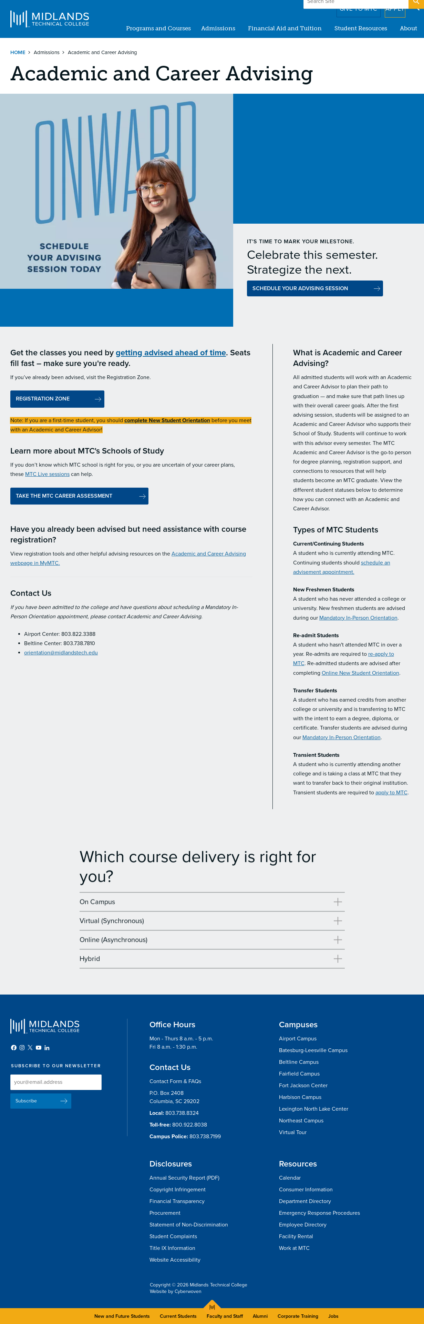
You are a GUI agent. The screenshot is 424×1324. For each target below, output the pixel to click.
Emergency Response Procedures (319, 1213)
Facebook (14, 1047)
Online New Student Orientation (360, 674)
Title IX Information (172, 1248)
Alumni (260, 1316)
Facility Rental (296, 1236)
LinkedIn (47, 1047)
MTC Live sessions (47, 476)
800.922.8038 (189, 1124)
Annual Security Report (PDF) (184, 1177)
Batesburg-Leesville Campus (313, 1050)
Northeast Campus (301, 1120)
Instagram (22, 1047)
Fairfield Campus (299, 1073)
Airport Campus (298, 1038)
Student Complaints (173, 1236)
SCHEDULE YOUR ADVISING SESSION (300, 288)
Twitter (30, 1047)
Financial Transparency (177, 1201)
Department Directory (305, 1201)
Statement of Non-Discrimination (188, 1224)
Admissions (218, 28)
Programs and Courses (158, 28)
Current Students (178, 1316)
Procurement (164, 1213)
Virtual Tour (293, 1132)
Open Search (415, 6)
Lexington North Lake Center (313, 1109)
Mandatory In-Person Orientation (358, 619)
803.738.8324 (182, 1113)
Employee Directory (303, 1224)
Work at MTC (294, 1248)
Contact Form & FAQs (175, 1081)
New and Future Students (122, 1316)
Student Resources (360, 28)
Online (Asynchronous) (113, 942)
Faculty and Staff (225, 1316)
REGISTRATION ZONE (43, 400)
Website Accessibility (174, 1259)
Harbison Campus (300, 1097)
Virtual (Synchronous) (112, 923)
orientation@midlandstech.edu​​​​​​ (61, 654)
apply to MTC (391, 794)
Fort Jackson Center (303, 1085)
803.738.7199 (205, 1136)
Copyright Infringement (177, 1189)
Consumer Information (306, 1189)
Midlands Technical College (49, 19)
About (408, 28)
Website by (175, 1291)
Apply (391, 6)
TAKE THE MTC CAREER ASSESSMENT (65, 497)
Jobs (333, 1316)
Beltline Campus (299, 1062)
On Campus (97, 904)
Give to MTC (348, 6)
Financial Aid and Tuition (285, 28)
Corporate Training (298, 1316)
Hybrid (90, 961)
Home (17, 52)
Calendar (290, 1177)
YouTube (38, 1047)
